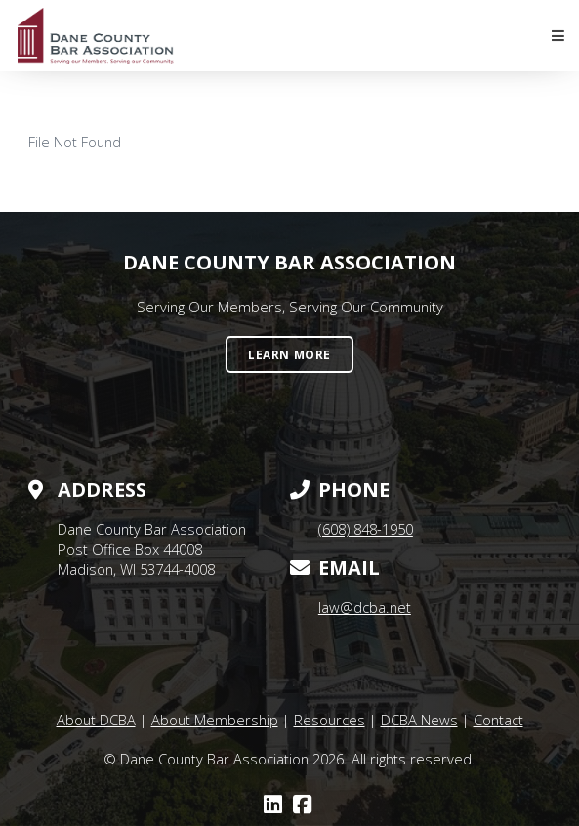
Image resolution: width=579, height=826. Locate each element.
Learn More (289, 354)
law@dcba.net (364, 607)
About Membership (214, 719)
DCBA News (419, 719)
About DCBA (96, 719)
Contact (498, 719)
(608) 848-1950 (365, 529)
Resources (329, 719)
